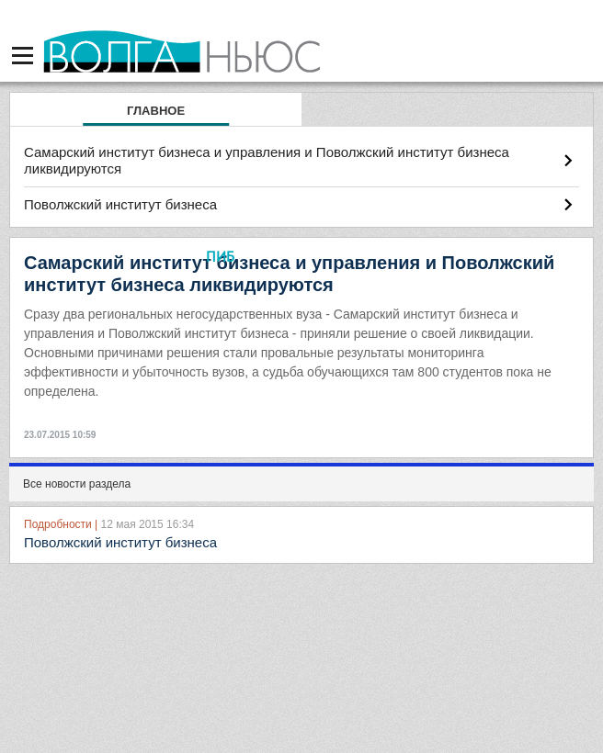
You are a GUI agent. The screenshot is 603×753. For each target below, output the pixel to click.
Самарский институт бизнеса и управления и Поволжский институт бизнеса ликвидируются (266, 160)
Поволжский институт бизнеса (120, 204)
